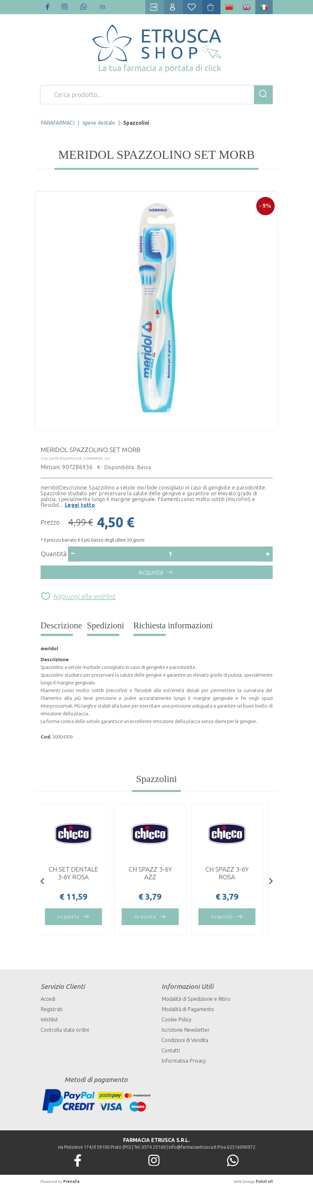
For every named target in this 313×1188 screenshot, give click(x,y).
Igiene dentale (99, 123)
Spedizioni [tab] (105, 625)
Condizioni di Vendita (184, 1040)
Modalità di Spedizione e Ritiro (195, 999)
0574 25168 (154, 1147)
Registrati (52, 1009)
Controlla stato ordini (65, 1030)
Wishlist (49, 1019)
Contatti (170, 1050)
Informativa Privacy (183, 1061)
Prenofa (71, 1181)
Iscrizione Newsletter (185, 1030)
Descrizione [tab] (61, 625)
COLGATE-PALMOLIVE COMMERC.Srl (75, 458)
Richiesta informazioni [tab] (173, 625)
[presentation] (42, 882)
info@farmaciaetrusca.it (192, 1147)
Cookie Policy (176, 1019)
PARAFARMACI (57, 123)
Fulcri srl (264, 1181)
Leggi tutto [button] (80, 505)
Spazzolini (156, 778)
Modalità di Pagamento (187, 1009)
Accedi (48, 999)
